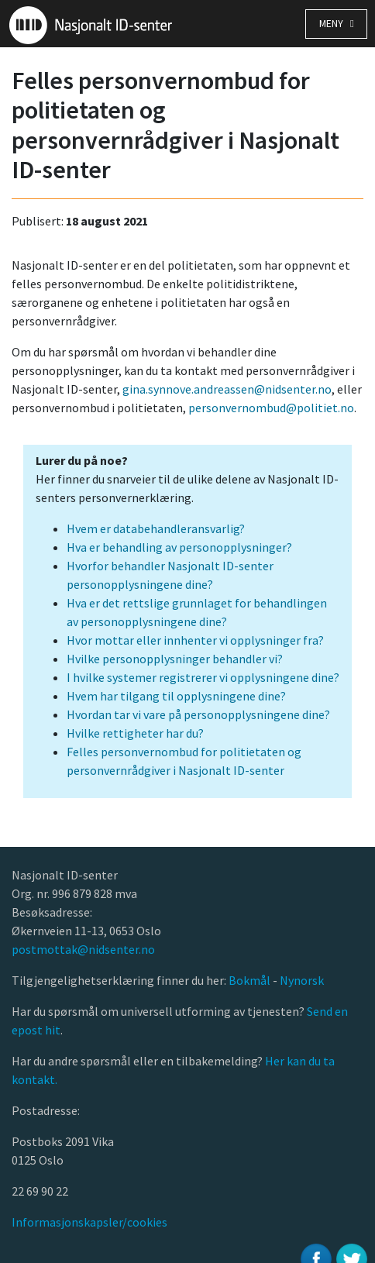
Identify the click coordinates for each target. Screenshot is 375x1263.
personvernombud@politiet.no (271, 407)
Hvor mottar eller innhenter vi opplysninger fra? (195, 640)
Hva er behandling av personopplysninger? (179, 547)
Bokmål (251, 980)
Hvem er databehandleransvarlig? (156, 528)
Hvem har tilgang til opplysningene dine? (176, 696)
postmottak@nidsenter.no (83, 949)
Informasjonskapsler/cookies (89, 1222)
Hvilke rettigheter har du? (135, 733)
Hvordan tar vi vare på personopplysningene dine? (198, 714)
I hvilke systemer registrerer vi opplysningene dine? (203, 677)
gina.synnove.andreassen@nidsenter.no (227, 389)
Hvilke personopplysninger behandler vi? (175, 658)
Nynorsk (303, 980)
